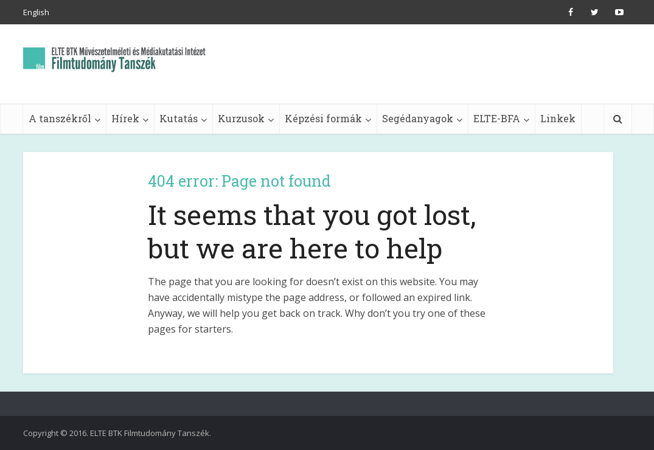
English (36, 12)
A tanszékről (60, 118)
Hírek (125, 118)
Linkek (558, 118)
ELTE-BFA (496, 118)
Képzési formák (323, 118)
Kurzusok (241, 118)
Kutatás (178, 118)
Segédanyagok (417, 118)
